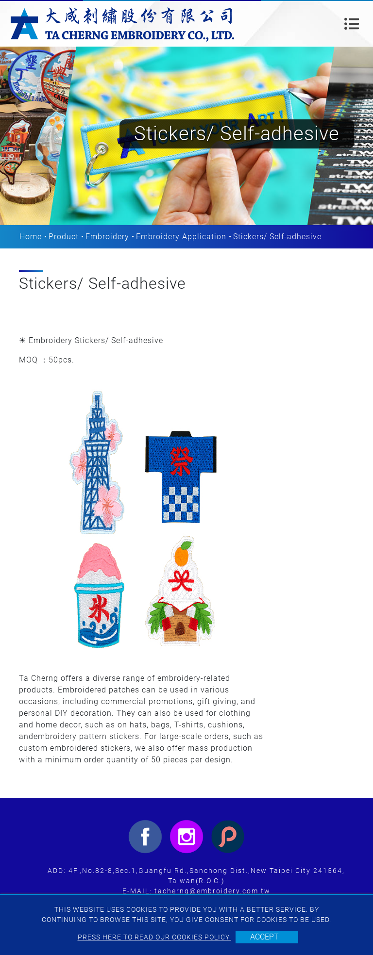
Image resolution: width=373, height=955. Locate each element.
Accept (264, 936)
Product (64, 236)
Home (30, 236)
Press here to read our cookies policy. (154, 937)
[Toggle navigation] (351, 23)
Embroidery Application (181, 236)
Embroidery (107, 236)
